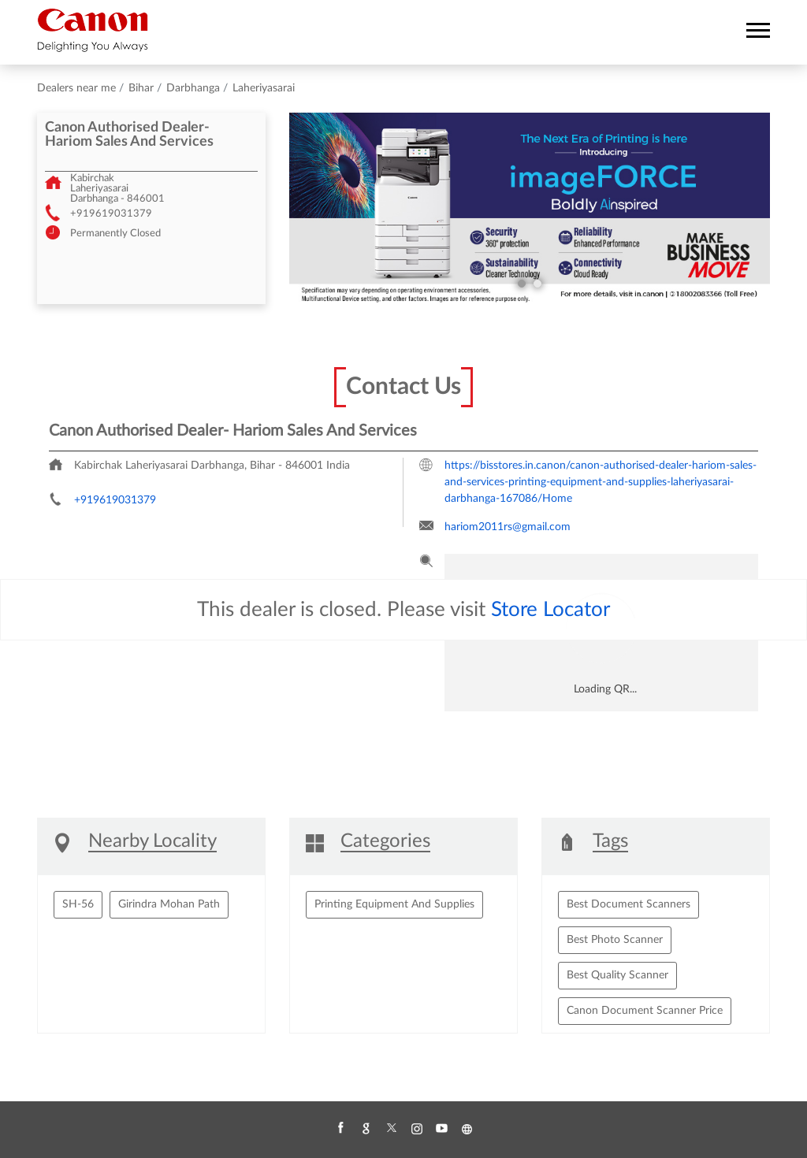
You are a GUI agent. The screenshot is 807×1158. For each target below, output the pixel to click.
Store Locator (550, 609)
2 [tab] (537, 284)
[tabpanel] (529, 209)
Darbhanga (193, 88)
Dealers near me (76, 88)
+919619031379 (111, 214)
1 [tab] (522, 284)
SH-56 (78, 904)
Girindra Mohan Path (169, 904)
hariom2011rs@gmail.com (507, 527)
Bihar (141, 88)
